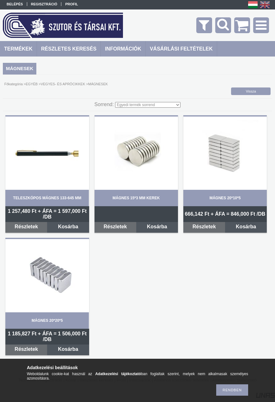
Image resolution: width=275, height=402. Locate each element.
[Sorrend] (147, 105)
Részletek (26, 226)
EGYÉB (32, 84)
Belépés (15, 4)
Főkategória (13, 84)
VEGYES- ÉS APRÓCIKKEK (63, 84)
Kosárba (68, 226)
